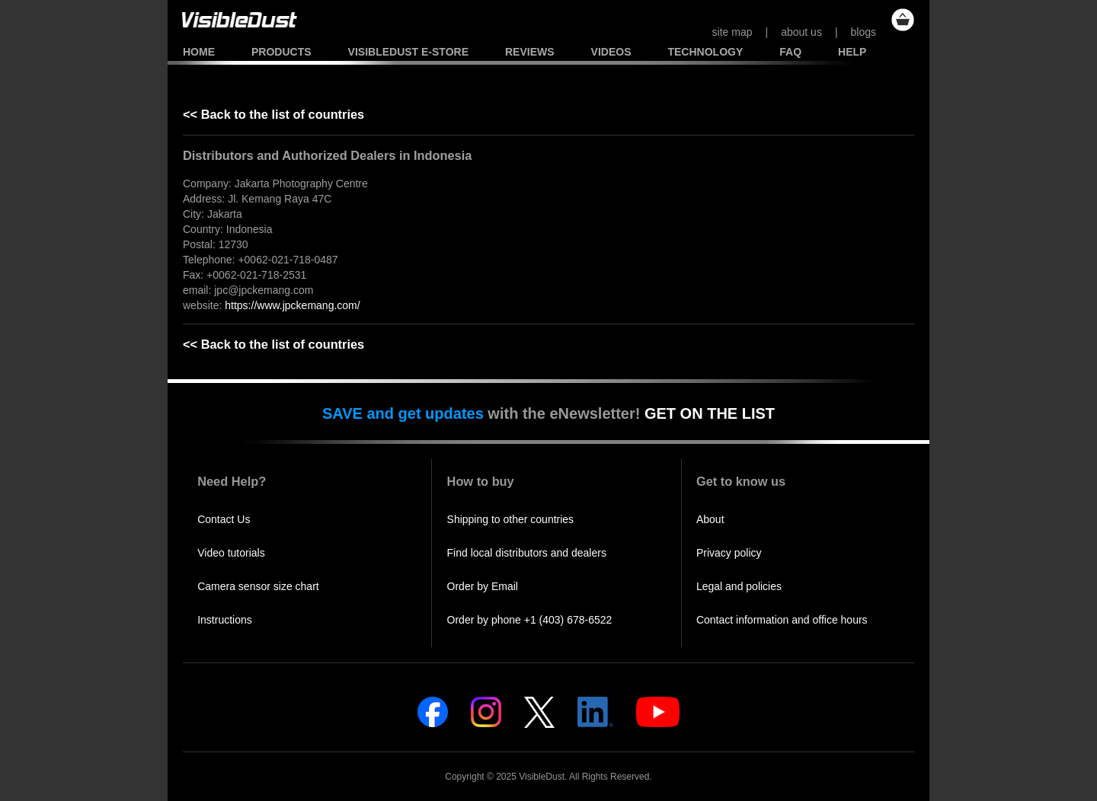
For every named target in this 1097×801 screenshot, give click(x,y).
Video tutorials (230, 553)
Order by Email (482, 586)
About (710, 519)
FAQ (790, 52)
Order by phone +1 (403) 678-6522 (529, 620)
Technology (705, 52)
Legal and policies (739, 586)
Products (281, 52)
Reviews (530, 52)
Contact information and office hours (782, 620)
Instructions (224, 620)
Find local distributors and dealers (526, 553)
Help (852, 52)
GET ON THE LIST (709, 413)
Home (199, 52)
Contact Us (223, 519)
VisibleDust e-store (408, 52)
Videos (611, 52)
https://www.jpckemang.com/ (292, 305)
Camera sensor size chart (258, 586)
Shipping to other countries (510, 519)
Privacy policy (729, 553)
